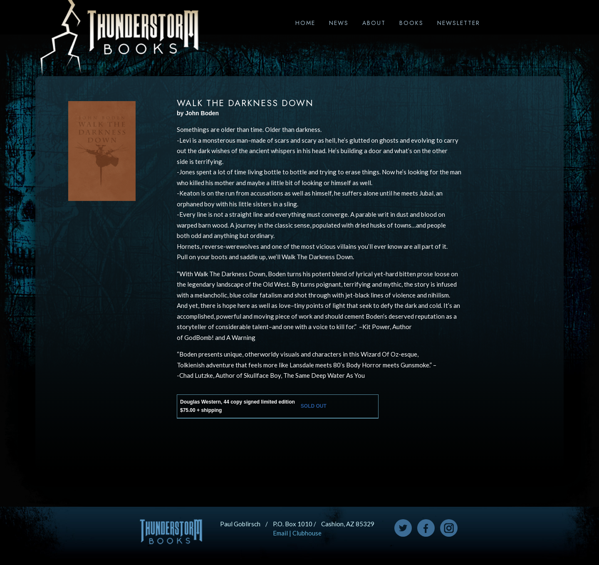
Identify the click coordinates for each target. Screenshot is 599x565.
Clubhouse (307, 533)
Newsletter (458, 23)
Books (411, 23)
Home (305, 23)
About (374, 23)
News (339, 23)
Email (280, 533)
